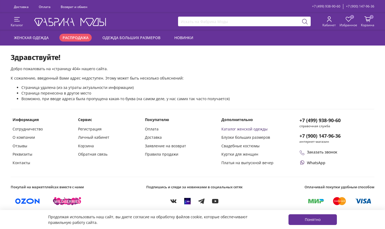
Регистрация (90, 129)
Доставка (21, 7)
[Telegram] (201, 201)
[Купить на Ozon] (27, 201)
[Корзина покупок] (367, 22)
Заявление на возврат (165, 145)
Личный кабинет (93, 137)
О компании (24, 137)
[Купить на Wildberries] (67, 201)
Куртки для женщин (239, 154)
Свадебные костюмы (240, 145)
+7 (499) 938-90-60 (326, 6)
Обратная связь (92, 154)
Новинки (183, 37)
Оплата (45, 7)
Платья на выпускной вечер (247, 162)
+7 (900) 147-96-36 (360, 6)
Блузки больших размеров (245, 137)
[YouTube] (215, 201)
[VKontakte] (173, 201)
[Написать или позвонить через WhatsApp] (312, 162)
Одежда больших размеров (131, 37)
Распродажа (75, 37)
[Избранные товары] (348, 22)
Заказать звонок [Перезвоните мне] (318, 152)
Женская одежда (31, 37)
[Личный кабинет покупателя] (329, 22)
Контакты (21, 162)
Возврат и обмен (74, 7)
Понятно (313, 219)
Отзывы (20, 145)
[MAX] (187, 201)
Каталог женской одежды (244, 129)
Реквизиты (22, 154)
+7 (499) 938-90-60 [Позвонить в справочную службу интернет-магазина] (320, 120)
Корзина (86, 145)
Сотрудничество (28, 129)
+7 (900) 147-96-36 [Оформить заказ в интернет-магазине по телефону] (320, 136)
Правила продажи (161, 154)
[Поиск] (305, 21)
